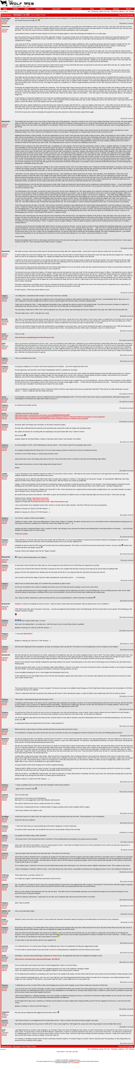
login (24, 6)
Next (131, 15)
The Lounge (16, 1046)
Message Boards (77, 8)
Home (5, 8)
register (29, 6)
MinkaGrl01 (28, 634)
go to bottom (4, 11)
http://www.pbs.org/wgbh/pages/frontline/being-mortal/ (34, 337)
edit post (4, 23)
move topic (69, 1051)
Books (27, 8)
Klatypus (18, 604)
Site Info (128, 8)
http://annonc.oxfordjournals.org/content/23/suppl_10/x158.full (37, 959)
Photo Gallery (56, 8)
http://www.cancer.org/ (41, 500)
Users (92, 8)
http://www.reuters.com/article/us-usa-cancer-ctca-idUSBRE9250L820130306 (42, 415)
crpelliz (25, 534)
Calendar (15, 8)
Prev (128, 15)
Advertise (116, 8)
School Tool (39, 8)
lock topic (75, 1051)
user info (4, 22)
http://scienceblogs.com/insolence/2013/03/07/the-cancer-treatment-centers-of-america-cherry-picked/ (51, 418)
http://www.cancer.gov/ (40, 498)
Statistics (103, 8)
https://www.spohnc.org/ (59, 501)
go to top (2, 1049)
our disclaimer (75, 1062)
